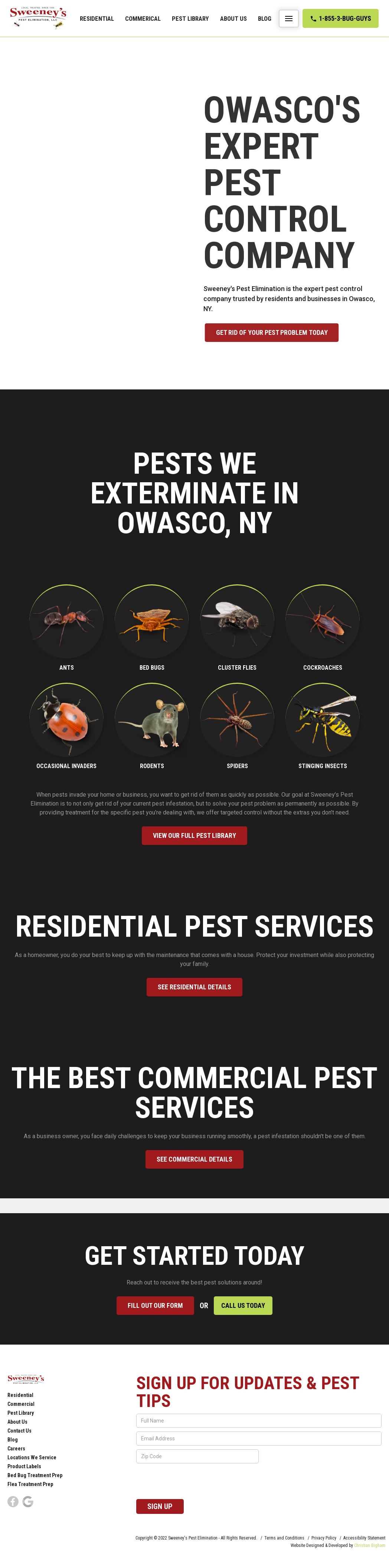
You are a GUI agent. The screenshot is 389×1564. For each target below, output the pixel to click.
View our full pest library (194, 835)
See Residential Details (194, 987)
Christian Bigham (369, 1545)
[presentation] (192, 1481)
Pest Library (190, 18)
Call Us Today (243, 1305)
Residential (97, 18)
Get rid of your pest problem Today (288, 332)
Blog (264, 18)
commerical (143, 18)
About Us (233, 18)
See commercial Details (194, 1159)
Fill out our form (155, 1305)
